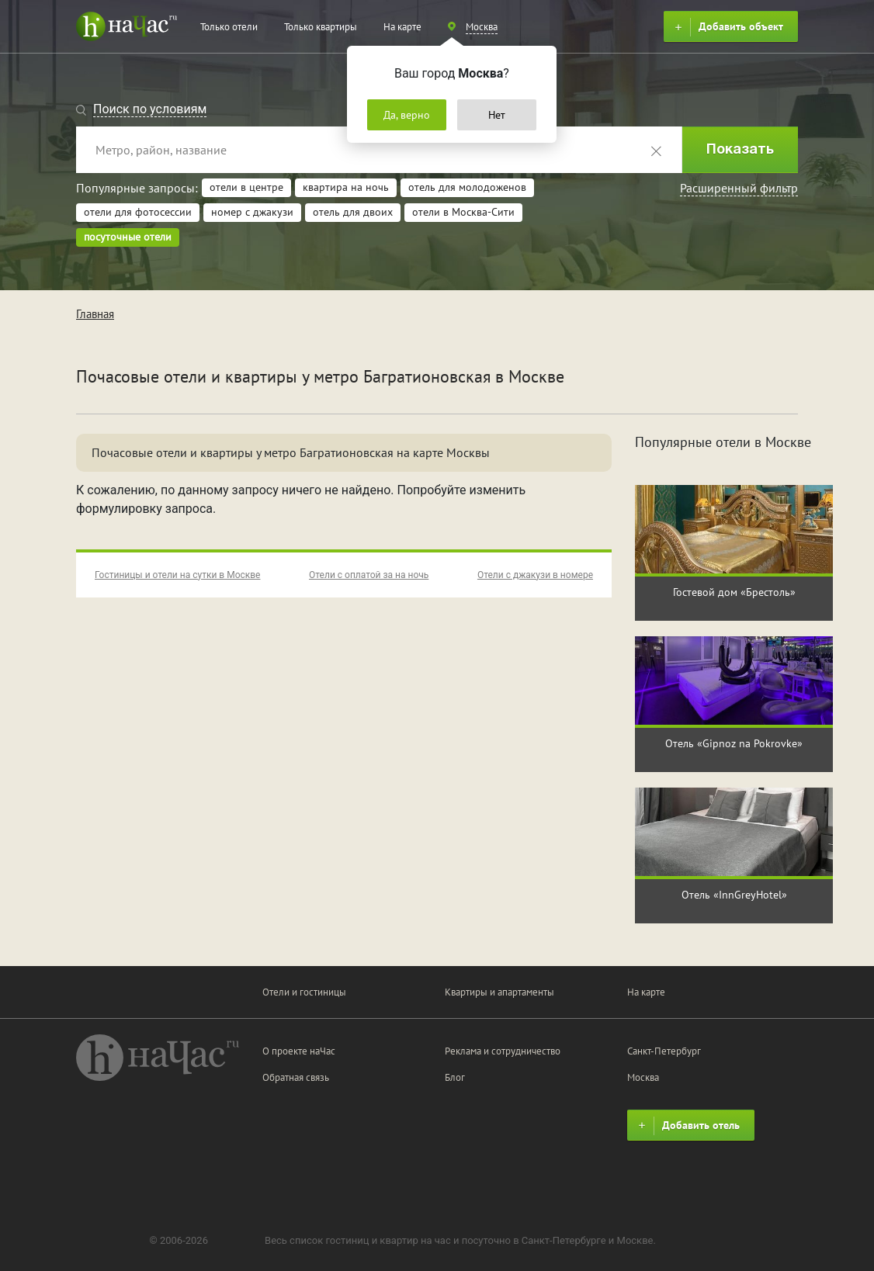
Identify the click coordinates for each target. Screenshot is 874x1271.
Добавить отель (687, 1126)
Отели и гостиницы (304, 992)
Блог (455, 1077)
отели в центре (246, 187)
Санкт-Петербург (664, 1051)
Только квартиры (320, 26)
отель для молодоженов (467, 187)
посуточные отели (128, 237)
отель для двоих (353, 212)
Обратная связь (295, 1077)
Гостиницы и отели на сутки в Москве (177, 575)
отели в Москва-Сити (463, 212)
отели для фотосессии (138, 212)
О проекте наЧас (298, 1051)
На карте (402, 26)
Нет (496, 115)
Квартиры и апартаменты (499, 992)
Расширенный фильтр (739, 188)
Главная (95, 313)
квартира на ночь (346, 187)
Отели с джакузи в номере (535, 575)
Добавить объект (727, 27)
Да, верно (406, 115)
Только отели (229, 26)
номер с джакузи (252, 212)
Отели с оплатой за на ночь (368, 575)
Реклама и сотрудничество (502, 1051)
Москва (643, 1077)
